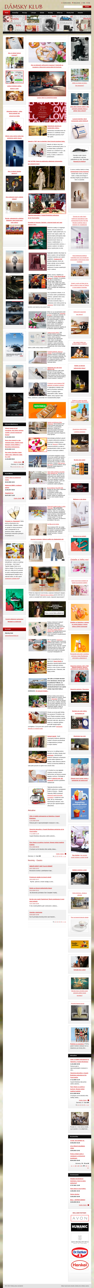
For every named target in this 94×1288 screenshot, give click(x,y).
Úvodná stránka (67, 2)
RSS (84, 2)
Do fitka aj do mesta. (53, 524)
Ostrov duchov (74, 1194)
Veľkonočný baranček (79, 312)
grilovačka (54, 699)
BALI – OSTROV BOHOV (77, 1200)
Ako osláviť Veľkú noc (79, 342)
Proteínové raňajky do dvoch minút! (40, 877)
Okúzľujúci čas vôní (80, 736)
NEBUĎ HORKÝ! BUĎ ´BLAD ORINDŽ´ (41, 866)
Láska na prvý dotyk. (53, 332)
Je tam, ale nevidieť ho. (77, 1140)
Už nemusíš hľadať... (42, 691)
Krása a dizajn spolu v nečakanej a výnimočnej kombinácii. (77, 1156)
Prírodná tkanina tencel (77, 1003)
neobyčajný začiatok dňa (12, 578)
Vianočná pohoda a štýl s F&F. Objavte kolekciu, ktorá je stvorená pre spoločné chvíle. (79, 667)
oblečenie (50, 305)
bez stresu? (79, 314)
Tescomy (55, 444)
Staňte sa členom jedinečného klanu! (40, 888)
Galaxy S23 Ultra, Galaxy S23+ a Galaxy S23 (55, 629)
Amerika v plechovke (35, 912)
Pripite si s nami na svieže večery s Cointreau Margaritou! (79, 401)
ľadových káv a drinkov (47, 595)
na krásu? (79, 995)
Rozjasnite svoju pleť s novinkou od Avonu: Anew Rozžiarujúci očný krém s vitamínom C (79, 656)
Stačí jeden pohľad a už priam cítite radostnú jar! (56, 472)
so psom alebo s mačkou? (79, 344)
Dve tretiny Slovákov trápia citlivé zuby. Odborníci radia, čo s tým (13, 455)
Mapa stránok (77, 2)
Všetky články (60, 854)
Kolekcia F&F (58, 259)
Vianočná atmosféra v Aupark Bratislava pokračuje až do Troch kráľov (79, 1075)
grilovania (50, 755)
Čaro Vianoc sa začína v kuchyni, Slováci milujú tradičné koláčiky (77, 1089)
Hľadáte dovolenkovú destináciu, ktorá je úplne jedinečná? (78, 1181)
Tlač (89, 2)
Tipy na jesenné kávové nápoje (79, 917)
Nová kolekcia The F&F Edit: (55, 488)
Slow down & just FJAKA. (78, 1188)
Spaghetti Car (9, 493)
